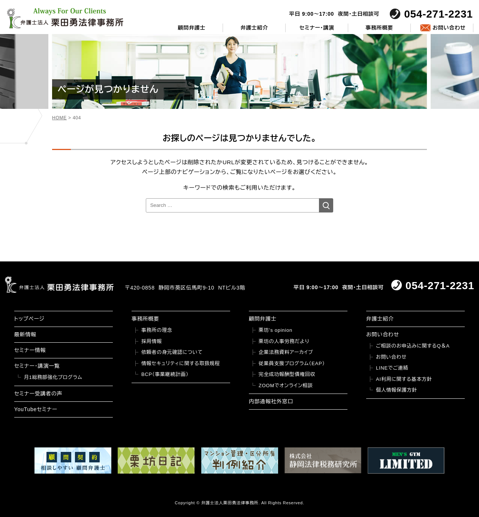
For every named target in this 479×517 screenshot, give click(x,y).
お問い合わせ (449, 28)
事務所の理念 (156, 330)
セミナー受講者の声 (38, 394)
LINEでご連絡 (392, 368)
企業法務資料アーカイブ (286, 352)
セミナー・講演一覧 (37, 366)
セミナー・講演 (316, 28)
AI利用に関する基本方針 (404, 379)
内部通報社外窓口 (271, 401)
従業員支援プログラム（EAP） (292, 363)
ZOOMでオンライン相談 (286, 385)
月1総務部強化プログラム (53, 377)
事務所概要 (379, 28)
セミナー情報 (30, 350)
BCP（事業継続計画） (165, 374)
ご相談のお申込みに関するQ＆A (413, 346)
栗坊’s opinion (275, 330)
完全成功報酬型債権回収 (287, 374)
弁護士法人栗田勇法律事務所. (230, 503)
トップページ (29, 319)
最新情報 (25, 334)
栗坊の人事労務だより (284, 341)
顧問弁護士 (192, 28)
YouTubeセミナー (35, 409)
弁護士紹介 (254, 28)
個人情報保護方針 (396, 390)
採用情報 (151, 341)
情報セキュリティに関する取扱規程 (180, 363)
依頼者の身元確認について (172, 352)
